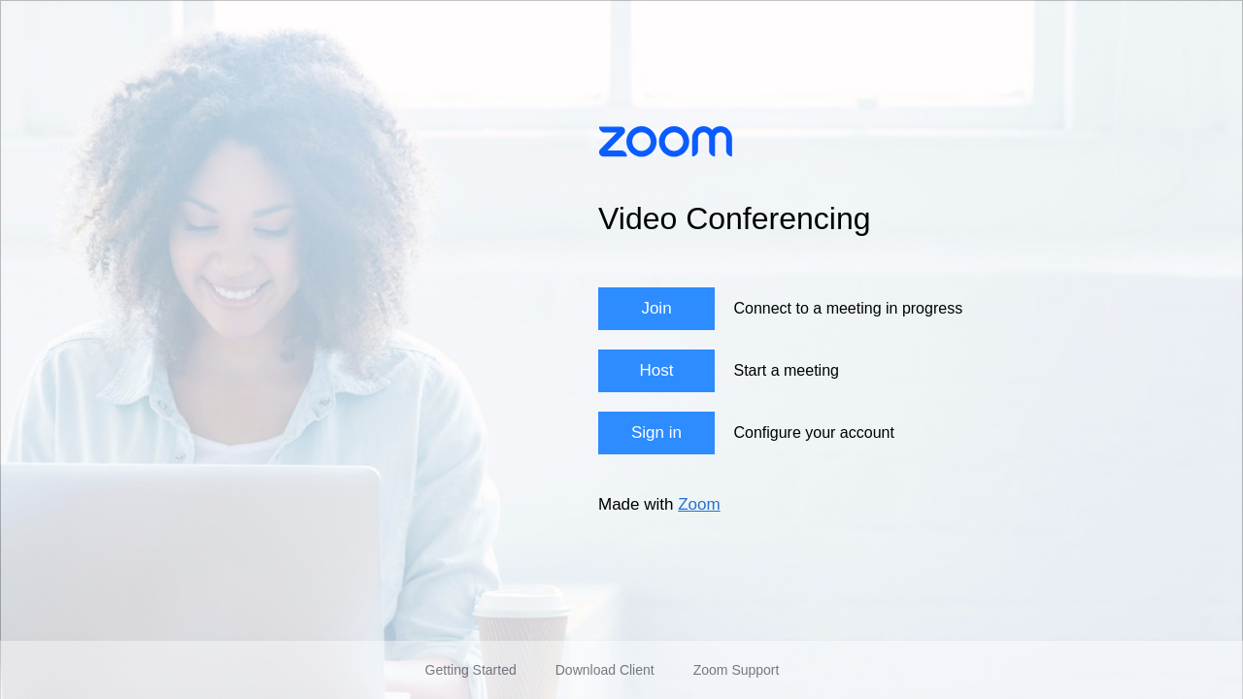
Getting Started (471, 670)
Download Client (605, 670)
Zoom (699, 504)
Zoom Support (736, 670)
